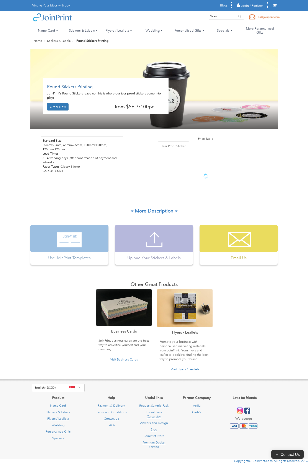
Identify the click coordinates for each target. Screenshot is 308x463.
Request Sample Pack (154, 406)
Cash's (196, 412)
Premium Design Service (154, 444)
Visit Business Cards (124, 359)
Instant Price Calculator (154, 414)
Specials (58, 438)
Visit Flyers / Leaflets (185, 369)
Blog (223, 5)
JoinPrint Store (154, 436)
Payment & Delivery (111, 406)
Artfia (196, 406)
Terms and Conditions (111, 412)
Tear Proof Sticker (173, 146)
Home (38, 41)
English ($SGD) (59, 388)
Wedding (58, 425)
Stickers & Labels (58, 41)
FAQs (111, 425)
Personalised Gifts (58, 432)
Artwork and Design (154, 423)
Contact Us (111, 419)
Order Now (58, 107)
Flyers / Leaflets (58, 419)
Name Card (58, 406)
